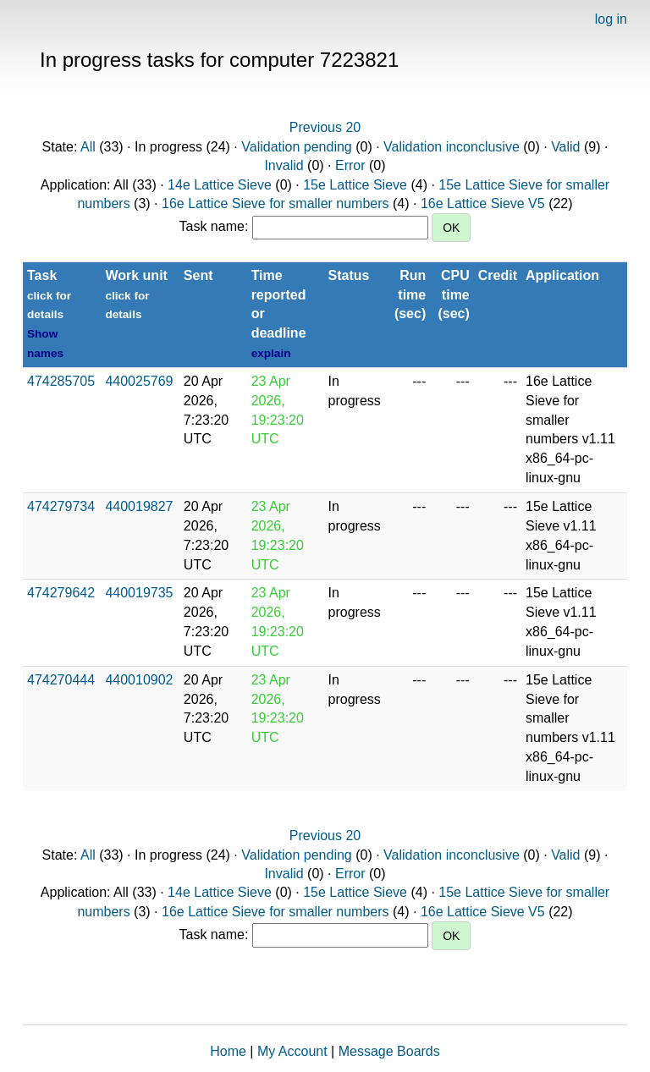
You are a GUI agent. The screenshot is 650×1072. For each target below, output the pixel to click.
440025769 (139, 381)
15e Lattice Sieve (355, 185)
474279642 (61, 592)
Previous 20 (325, 127)
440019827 (139, 506)
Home (228, 1051)
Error (350, 165)
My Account (292, 1051)
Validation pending (296, 147)
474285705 (61, 381)
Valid (565, 147)
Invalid (283, 165)
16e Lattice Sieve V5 (483, 203)
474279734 (61, 506)
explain (271, 353)
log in (611, 19)
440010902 (139, 680)
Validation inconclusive (451, 147)
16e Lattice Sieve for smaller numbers (275, 203)
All (88, 147)
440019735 (139, 592)
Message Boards (389, 1051)
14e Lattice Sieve (220, 185)
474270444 (61, 680)
